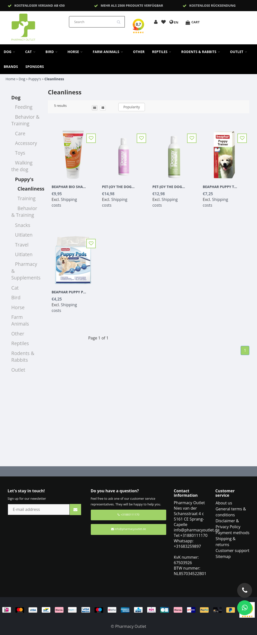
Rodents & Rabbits (202, 52)
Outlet (240, 52)
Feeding (23, 107)
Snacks (22, 225)
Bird (52, 52)
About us (224, 503)
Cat (31, 52)
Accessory (26, 143)
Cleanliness (54, 79)
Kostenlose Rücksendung (212, 5)
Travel (22, 244)
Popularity (131, 107)
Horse (76, 52)
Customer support (232, 550)
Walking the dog (21, 166)
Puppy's (35, 79)
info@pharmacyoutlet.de (128, 529)
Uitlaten (24, 234)
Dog (11, 52)
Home (11, 79)
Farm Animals (109, 52)
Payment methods (232, 532)
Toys (20, 152)
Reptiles (163, 52)
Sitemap (223, 556)
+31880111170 (128, 514)
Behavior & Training (25, 120)
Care (20, 133)
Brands (11, 66)
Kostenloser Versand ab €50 (39, 5)
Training (27, 198)
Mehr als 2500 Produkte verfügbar (132, 5)
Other (139, 52)
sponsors (35, 66)
